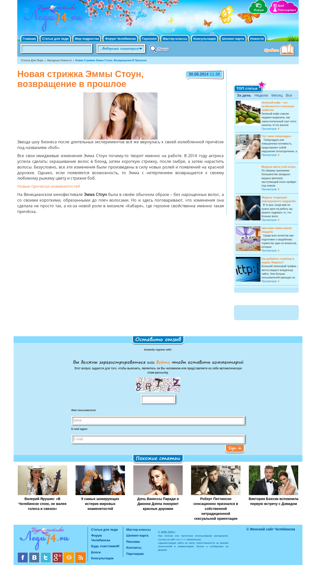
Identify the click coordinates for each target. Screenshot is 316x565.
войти (163, 362)
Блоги (96, 552)
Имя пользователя (83, 410)
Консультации (204, 38)
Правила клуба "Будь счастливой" (280, 50)
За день (244, 95)
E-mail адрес (79, 428)
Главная (29, 38)
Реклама (133, 542)
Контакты (133, 547)
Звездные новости (59, 60)
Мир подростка (87, 38)
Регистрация (286, 10)
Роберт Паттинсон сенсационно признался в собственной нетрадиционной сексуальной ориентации (216, 509)
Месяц (276, 95)
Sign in (234, 448)
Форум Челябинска (120, 38)
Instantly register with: (158, 349)
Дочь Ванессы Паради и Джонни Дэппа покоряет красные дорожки (158, 504)
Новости (257, 38)
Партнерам (135, 554)
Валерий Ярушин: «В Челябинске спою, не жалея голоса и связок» (42, 504)
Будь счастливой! (105, 546)
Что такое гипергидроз (276, 136)
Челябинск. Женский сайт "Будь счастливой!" (52, 19)
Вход (280, 6)
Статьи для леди (55, 38)
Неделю (261, 95)
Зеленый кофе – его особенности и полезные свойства (278, 106)
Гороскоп (149, 38)
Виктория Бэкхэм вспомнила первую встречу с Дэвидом (273, 501)
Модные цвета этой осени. (279, 166)
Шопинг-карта (233, 38)
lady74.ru (181, 539)
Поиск (159, 48)
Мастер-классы (175, 38)
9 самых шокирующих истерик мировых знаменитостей (100, 504)
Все (289, 95)
